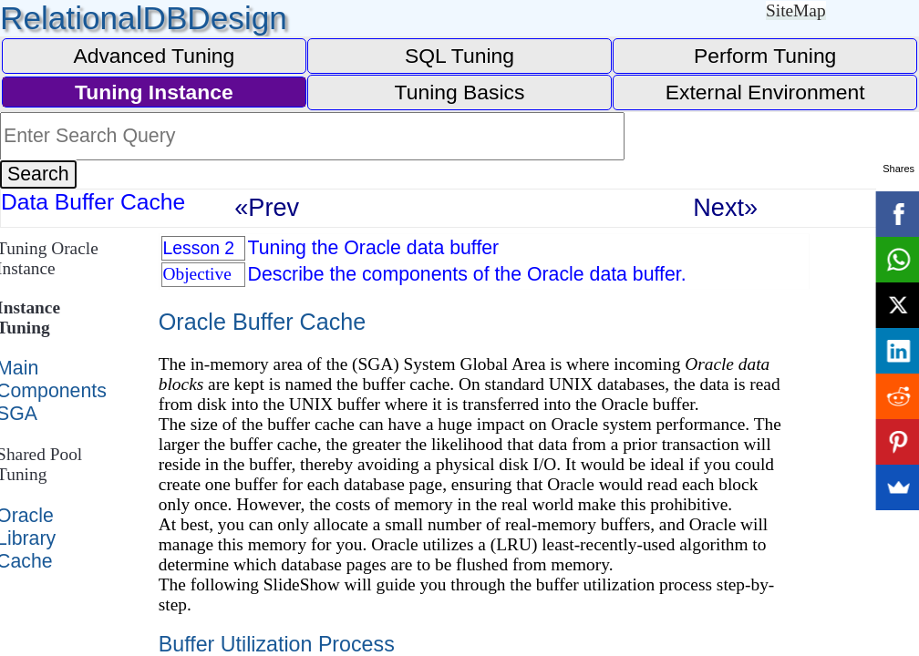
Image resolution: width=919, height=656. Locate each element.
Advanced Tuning (153, 55)
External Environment (765, 92)
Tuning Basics (460, 92)
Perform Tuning (765, 55)
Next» (725, 207)
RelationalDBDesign (143, 18)
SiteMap (796, 10)
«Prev (266, 207)
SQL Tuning (459, 55)
